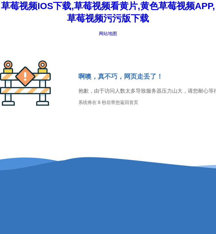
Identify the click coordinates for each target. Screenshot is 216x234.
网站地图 (108, 33)
